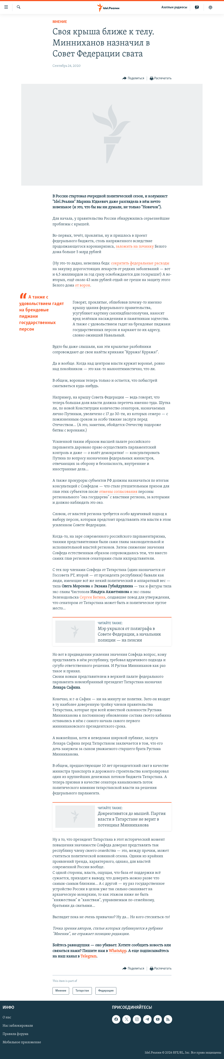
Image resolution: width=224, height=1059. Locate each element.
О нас (7, 1017)
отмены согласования (118, 492)
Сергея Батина (92, 597)
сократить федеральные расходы (140, 263)
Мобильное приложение (22, 1042)
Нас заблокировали (18, 1026)
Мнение (59, 22)
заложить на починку (135, 247)
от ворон (82, 285)
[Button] (133, 78)
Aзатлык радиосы (174, 7)
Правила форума (15, 1034)
